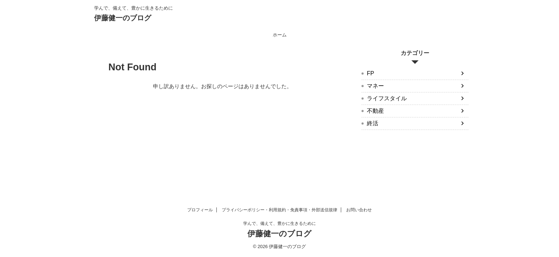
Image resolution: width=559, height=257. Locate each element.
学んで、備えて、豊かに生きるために (279, 223)
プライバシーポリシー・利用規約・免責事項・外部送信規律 (279, 209)
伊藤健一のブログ (122, 18)
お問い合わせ (359, 209)
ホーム (280, 34)
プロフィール (200, 209)
